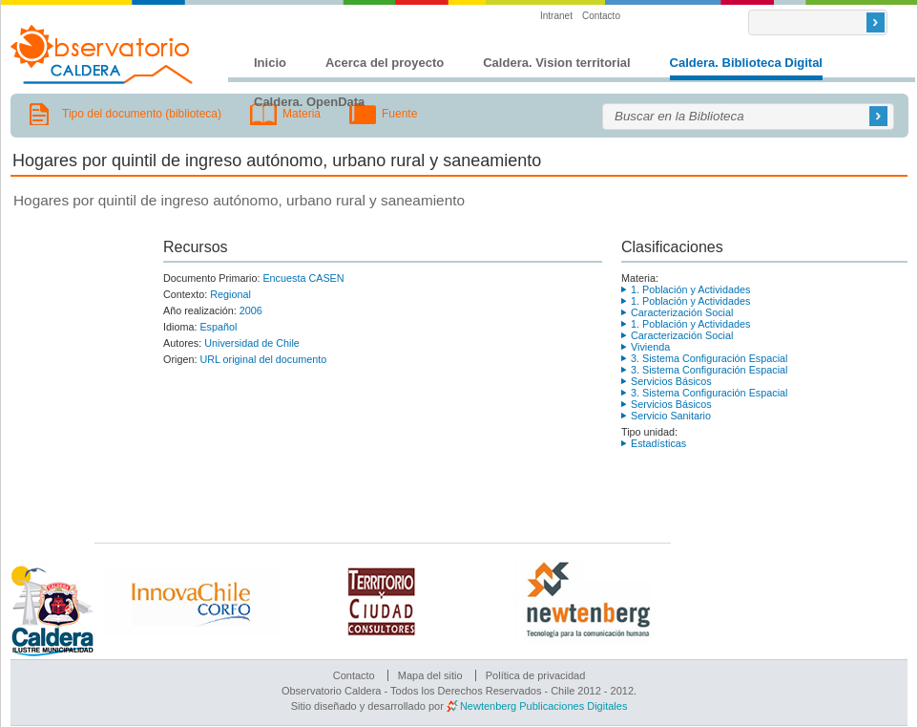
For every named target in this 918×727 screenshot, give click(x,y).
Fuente (399, 113)
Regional (230, 294)
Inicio (270, 62)
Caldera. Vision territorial (556, 62)
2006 (251, 310)
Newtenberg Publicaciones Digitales (543, 706)
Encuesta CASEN (303, 278)
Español (218, 326)
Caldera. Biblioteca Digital (746, 62)
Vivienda (650, 347)
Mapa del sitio (430, 675)
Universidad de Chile (252, 343)
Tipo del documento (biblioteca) (141, 113)
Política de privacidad (536, 675)
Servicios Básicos (671, 381)
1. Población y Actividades (690, 289)
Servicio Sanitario (671, 415)
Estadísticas (658, 443)
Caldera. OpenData (309, 102)
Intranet (556, 16)
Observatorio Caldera (102, 54)
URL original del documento (262, 359)
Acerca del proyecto (384, 62)
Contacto (601, 16)
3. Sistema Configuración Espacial (709, 358)
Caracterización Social (682, 312)
